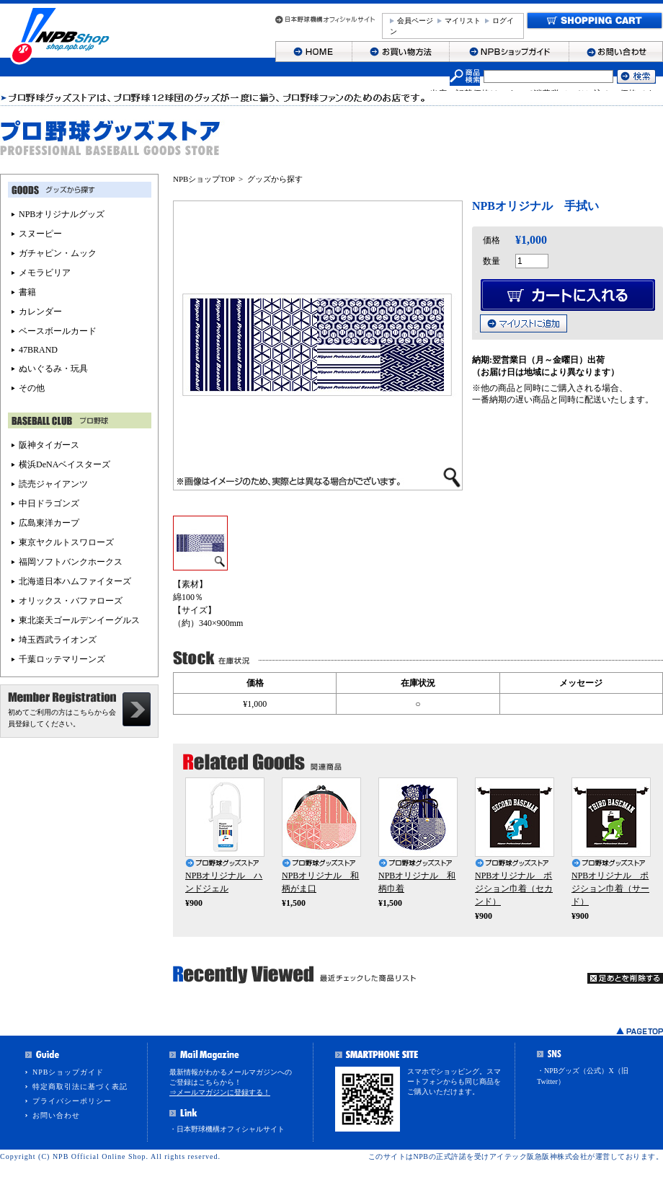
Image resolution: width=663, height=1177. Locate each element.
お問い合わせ (56, 1115)
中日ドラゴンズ (49, 503)
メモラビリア (45, 273)
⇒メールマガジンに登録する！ (219, 1092)
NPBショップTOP (204, 179)
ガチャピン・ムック (58, 253)
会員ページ (415, 21)
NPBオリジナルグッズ (61, 214)
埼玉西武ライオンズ (58, 640)
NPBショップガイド (68, 1072)
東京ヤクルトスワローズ (66, 542)
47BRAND (38, 350)
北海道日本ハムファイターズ (75, 581)
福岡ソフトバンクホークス (71, 562)
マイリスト (463, 21)
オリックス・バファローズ (71, 601)
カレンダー (40, 312)
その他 (32, 388)
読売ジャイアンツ (53, 484)
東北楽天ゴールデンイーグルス (79, 620)
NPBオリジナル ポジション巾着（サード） (610, 888)
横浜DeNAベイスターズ (64, 464)
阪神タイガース (49, 445)
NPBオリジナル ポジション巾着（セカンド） (514, 888)
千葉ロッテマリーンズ (62, 659)
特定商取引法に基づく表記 (80, 1086)
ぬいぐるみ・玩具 (53, 368)
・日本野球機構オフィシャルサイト (227, 1129)
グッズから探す (275, 179)
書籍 (27, 292)
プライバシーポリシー (72, 1101)
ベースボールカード (58, 331)
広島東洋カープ (49, 523)
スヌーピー (40, 234)
